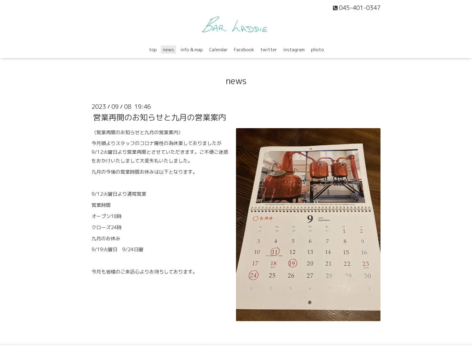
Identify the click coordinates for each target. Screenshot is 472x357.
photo (317, 49)
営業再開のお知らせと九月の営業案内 (159, 117)
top (153, 49)
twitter (268, 49)
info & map (191, 49)
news (168, 49)
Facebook (244, 49)
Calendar (218, 49)
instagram (294, 49)
